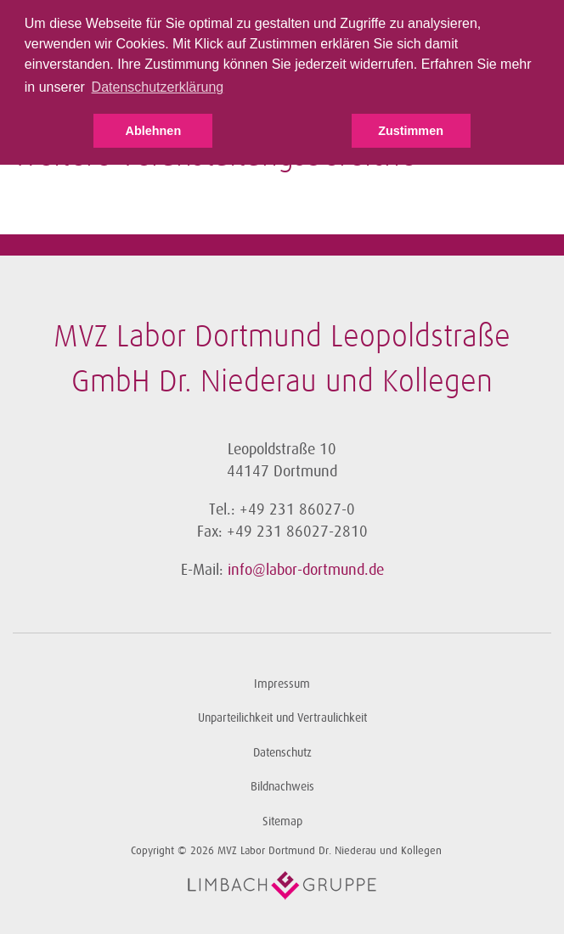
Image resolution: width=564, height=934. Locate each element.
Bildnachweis (282, 786)
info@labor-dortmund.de (306, 569)
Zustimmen (410, 131)
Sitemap (282, 821)
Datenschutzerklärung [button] (158, 87)
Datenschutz (282, 753)
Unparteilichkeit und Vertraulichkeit (282, 718)
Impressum (282, 684)
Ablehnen (154, 131)
